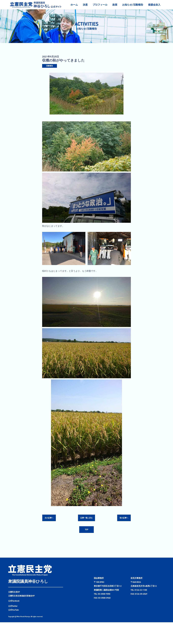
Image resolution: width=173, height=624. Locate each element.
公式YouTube (13, 611)
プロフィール (100, 4)
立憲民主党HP (14, 593)
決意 (85, 4)
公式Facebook (14, 602)
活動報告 (49, 66)
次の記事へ (50, 518)
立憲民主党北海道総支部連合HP (22, 597)
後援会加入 (154, 4)
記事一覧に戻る (86, 518)
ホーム (74, 4)
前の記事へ (123, 518)
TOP (86, 530)
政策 (114, 4)
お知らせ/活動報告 (132, 4)
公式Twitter (13, 607)
